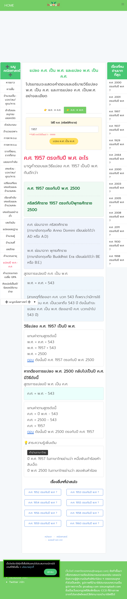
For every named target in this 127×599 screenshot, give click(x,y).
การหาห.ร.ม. (10, 138)
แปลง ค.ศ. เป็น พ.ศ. (64, 141)
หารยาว (10, 83)
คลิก (25, 577)
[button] (123, 4)
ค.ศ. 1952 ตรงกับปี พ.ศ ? (43, 492)
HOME (8, 5)
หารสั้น (10, 89)
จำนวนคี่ (10, 243)
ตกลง (50, 571)
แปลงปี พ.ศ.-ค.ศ (10, 265)
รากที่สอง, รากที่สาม (10, 153)
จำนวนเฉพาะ (10, 131)
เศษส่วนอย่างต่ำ (10, 214)
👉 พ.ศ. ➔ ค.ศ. (52, 110)
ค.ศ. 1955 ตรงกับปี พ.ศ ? (85, 503)
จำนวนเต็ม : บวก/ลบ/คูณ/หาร (10, 100)
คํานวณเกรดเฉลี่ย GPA (10, 275)
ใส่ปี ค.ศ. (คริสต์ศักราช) (64, 123)
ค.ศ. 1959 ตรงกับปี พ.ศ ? (43, 523)
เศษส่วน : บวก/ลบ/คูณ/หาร (10, 172)
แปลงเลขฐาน (10, 229)
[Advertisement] (63, 38)
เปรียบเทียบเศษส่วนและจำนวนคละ (10, 187)
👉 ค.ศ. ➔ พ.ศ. (75, 110)
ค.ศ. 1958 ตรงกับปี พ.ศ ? (85, 513)
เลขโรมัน (10, 223)
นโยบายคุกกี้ (28, 567)
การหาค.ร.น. (10, 145)
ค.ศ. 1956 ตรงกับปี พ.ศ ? (43, 513)
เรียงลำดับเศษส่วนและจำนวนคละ (10, 201)
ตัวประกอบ (10, 125)
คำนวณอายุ (10, 256)
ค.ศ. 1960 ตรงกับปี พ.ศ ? (84, 523)
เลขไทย (10, 249)
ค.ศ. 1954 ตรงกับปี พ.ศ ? (43, 503)
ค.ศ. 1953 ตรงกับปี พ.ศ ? (85, 492)
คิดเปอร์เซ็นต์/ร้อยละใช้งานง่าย (10, 288)
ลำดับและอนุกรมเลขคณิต (10, 114)
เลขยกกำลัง (10, 162)
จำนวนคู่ (10, 236)
